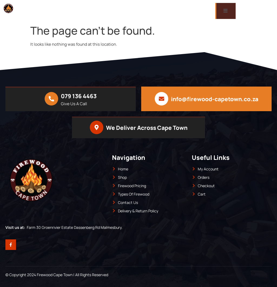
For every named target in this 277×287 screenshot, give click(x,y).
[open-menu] (225, 11)
